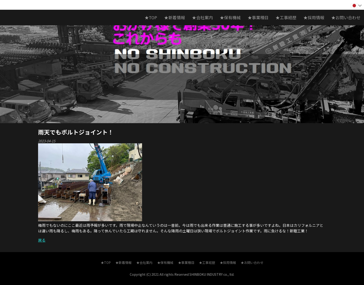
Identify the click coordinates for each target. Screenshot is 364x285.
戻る (42, 240)
